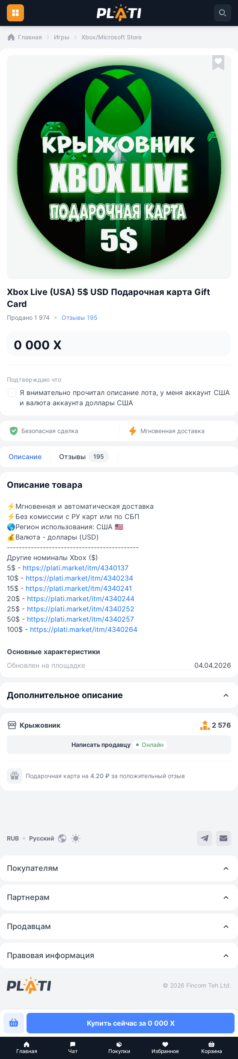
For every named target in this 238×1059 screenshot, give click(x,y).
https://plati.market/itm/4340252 (80, 609)
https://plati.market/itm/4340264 (83, 629)
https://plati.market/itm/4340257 (80, 619)
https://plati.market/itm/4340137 (75, 567)
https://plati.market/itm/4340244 (80, 598)
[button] (26, 1047)
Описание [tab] (25, 456)
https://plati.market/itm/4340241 (79, 588)
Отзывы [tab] (84, 457)
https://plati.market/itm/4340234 (79, 578)
